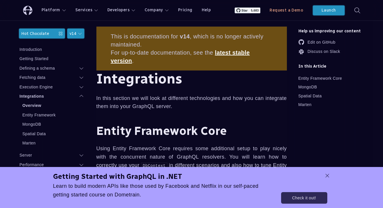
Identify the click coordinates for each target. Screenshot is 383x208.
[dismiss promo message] (327, 175)
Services (86, 10)
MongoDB (32, 124)
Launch (329, 10)
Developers (121, 10)
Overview (32, 105)
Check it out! (304, 198)
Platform (54, 10)
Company (157, 10)
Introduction (31, 49)
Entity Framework (39, 115)
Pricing (185, 10)
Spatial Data (34, 133)
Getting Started (34, 58)
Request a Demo (286, 10)
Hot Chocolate (42, 33)
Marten (29, 143)
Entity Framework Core (320, 78)
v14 (76, 33)
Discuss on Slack (319, 52)
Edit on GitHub (317, 42)
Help (206, 10)
